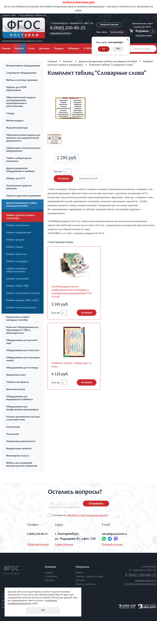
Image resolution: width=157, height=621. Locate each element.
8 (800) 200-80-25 (66, 28)
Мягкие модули (14, 121)
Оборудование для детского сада (22, 342)
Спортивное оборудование (21, 73)
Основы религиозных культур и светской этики (23, 418)
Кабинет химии (14, 247)
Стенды (10, 113)
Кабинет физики (15, 240)
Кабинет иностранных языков (23, 293)
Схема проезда (63, 544)
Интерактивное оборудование (23, 66)
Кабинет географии (16, 261)
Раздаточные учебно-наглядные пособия (18, 318)
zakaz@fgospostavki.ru (59, 33)
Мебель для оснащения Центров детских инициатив (21, 464)
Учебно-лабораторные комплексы (18, 160)
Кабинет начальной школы (21, 308)
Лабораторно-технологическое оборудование (23, 149)
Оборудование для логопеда (22, 368)
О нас (31, 49)
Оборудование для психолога (22, 350)
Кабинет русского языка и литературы (20, 217)
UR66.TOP (127, 605)
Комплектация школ (86, 584)
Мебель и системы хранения (22, 80)
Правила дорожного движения (23, 196)
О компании (51, 576)
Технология (12, 434)
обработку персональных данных (87, 515)
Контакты (49, 580)
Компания (50, 567)
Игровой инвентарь (17, 128)
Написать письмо (110, 544)
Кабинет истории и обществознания (16, 270)
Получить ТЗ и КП (89, 181)
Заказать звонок (109, 25)
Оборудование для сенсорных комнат (23, 359)
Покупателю (82, 567)
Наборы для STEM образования (16, 89)
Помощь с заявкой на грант (89, 576)
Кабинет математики (17, 225)
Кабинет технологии (17, 279)
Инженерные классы (17, 456)
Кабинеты (73, 49)
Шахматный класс (16, 375)
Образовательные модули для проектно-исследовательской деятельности (23, 138)
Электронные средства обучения (19, 187)
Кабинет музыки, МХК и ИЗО (22, 300)
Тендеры (59, 49)
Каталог (19, 49)
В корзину (63, 181)
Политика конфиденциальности (140, 584)
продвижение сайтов (127, 608)
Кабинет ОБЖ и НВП (17, 286)
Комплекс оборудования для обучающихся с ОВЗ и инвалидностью (22, 330)
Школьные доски (15, 389)
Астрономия (13, 427)
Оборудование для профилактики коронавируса (22, 408)
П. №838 (88, 49)
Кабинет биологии (16, 254)
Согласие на (80, 515)
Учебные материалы (17, 382)
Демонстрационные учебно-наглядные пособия (22, 204)
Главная (52, 61)
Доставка (44, 49)
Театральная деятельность (20, 441)
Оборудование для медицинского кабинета (19, 398)
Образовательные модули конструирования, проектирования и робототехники (21, 102)
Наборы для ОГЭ (15, 178)
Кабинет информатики (18, 233)
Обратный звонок (33, 544)
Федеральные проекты (19, 449)
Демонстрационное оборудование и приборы (20, 170)
